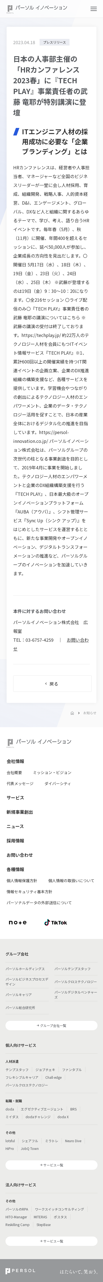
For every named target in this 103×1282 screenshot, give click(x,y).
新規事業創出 (20, 812)
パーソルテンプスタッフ (72, 968)
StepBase (44, 1224)
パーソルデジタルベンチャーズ (75, 994)
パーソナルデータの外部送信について (39, 902)
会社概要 (14, 772)
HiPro (9, 1148)
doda (9, 1109)
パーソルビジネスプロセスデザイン (26, 981)
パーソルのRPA (16, 1209)
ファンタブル (72, 1069)
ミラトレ (51, 1140)
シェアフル (30, 1140)
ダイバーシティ (57, 783)
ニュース (15, 826)
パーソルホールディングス (25, 968)
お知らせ (89, 712)
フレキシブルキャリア (21, 1077)
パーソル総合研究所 (20, 1007)
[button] (93, 9)
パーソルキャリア (18, 994)
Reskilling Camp (17, 1224)
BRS (73, 1109)
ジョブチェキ (45, 1069)
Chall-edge (53, 1077)
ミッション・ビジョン (52, 772)
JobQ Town (30, 1148)
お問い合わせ (20, 855)
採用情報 (15, 840)
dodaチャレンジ (38, 1116)
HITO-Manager (16, 1216)
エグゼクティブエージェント (42, 1109)
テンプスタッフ (17, 1069)
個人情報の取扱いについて (71, 880)
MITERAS (40, 1216)
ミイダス (12, 1116)
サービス (15, 797)
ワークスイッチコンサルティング (59, 1209)
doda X (63, 1116)
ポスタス (60, 1216)
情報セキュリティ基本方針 (29, 891)
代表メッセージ (20, 783)
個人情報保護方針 (22, 880)
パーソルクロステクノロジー (75, 981)
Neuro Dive (73, 1140)
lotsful (10, 1140)
